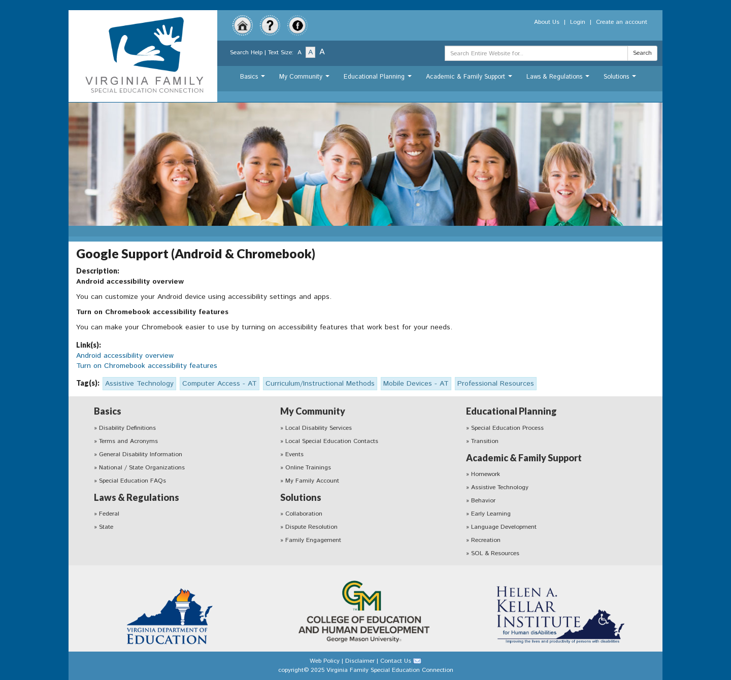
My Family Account (312, 481)
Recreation (486, 540)
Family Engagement (313, 540)
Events (294, 454)
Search (642, 53)
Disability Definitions (127, 428)
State (106, 527)
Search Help (246, 52)
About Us (546, 22)
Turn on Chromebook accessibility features (146, 366)
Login (577, 22)
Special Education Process (507, 428)
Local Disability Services (318, 428)
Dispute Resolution (311, 527)
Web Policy (325, 661)
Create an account (621, 22)
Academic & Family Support (470, 79)
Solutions (621, 79)
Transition (485, 441)
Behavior (483, 500)
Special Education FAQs (132, 481)
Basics (254, 79)
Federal (109, 513)
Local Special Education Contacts (331, 441)
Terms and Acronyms (128, 441)
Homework (485, 474)
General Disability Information (140, 454)
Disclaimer (360, 661)
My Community (305, 79)
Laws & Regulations (559, 79)
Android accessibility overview (125, 356)
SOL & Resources (495, 553)
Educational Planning (379, 79)
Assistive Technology (499, 487)
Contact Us (395, 661)
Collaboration (303, 513)
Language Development (504, 527)
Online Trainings (308, 467)
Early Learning (491, 513)
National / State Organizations (142, 467)
